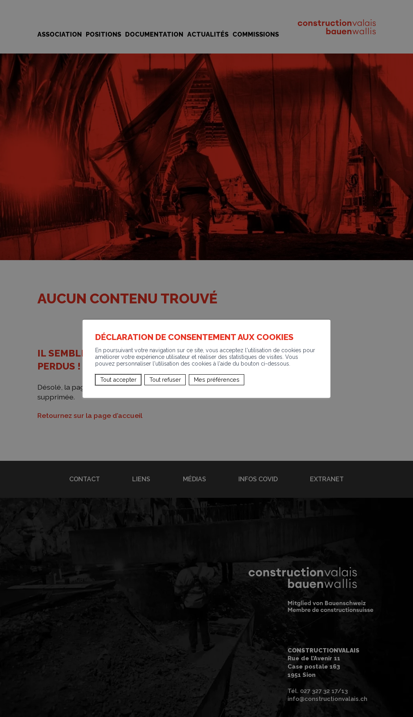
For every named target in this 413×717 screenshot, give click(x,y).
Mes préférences (217, 379)
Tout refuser (165, 379)
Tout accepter (118, 379)
